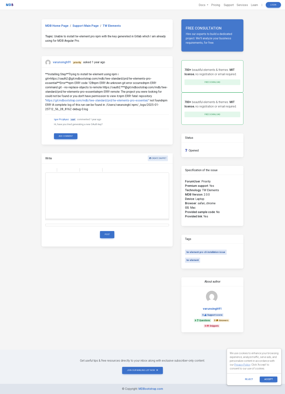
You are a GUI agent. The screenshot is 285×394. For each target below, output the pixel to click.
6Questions (202, 320)
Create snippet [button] (157, 158)
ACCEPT (268, 379)
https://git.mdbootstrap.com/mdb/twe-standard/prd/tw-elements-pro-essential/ (97, 100)
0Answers (221, 320)
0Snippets (212, 326)
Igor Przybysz (61, 119)
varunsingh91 (62, 62)
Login (273, 5)
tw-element (192, 260)
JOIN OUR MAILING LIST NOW (142, 370)
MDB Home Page (57, 25)
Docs (202, 5)
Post (107, 234)
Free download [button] (212, 82)
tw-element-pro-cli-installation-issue (205, 252)
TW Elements (112, 25)
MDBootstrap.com (151, 389)
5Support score (212, 315)
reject (249, 379)
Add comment (66, 136)
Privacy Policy (242, 364)
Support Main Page (86, 25)
